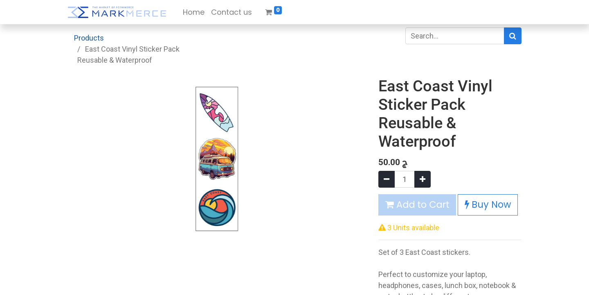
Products (89, 38)
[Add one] (422, 179)
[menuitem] (194, 12)
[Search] (513, 35)
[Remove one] (386, 179)
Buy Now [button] (488, 204)
